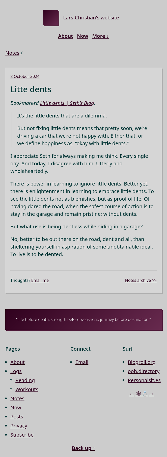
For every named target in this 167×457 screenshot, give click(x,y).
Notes (12, 52)
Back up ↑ (83, 448)
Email (81, 362)
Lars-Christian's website (91, 17)
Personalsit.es (144, 380)
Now (82, 36)
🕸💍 (141, 393)
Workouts (26, 389)
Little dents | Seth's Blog (67, 103)
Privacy (18, 425)
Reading (25, 380)
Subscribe (22, 434)
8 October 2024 (24, 76)
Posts (16, 416)
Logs (15, 371)
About (65, 36)
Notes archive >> (141, 280)
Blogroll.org (142, 362)
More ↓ (100, 36)
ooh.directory (144, 371)
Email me (40, 280)
